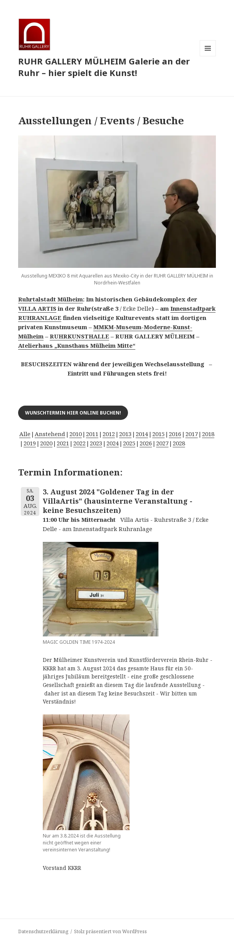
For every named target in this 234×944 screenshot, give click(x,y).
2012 (109, 434)
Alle (24, 434)
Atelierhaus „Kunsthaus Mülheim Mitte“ (76, 345)
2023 (96, 443)
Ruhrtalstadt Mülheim (50, 299)
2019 (30, 443)
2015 (158, 434)
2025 (129, 443)
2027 (162, 443)
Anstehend (50, 434)
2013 (125, 434)
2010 (75, 434)
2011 (92, 434)
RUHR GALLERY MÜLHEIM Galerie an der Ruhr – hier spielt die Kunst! (104, 66)
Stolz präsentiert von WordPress (110, 931)
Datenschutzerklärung (43, 931)
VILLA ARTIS (37, 308)
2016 (175, 434)
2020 (46, 443)
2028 (179, 443)
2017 (191, 434)
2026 (146, 443)
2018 (208, 434)
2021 (63, 443)
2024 (112, 443)
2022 (79, 443)
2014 (142, 434)
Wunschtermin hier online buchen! (73, 412)
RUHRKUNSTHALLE (79, 336)
